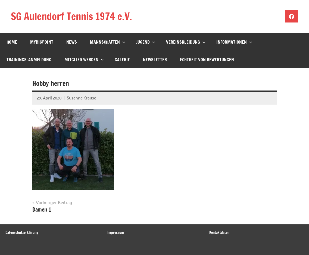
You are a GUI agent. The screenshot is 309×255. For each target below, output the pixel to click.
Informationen (234, 42)
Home (12, 42)
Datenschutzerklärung (21, 232)
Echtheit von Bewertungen (207, 60)
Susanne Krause (81, 97)
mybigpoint (41, 42)
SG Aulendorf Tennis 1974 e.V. (71, 16)
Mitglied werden (84, 60)
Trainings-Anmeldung (29, 60)
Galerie (122, 60)
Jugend (145, 42)
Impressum (115, 232)
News (71, 42)
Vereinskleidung (185, 42)
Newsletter (155, 60)
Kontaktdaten (219, 232)
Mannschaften (107, 42)
